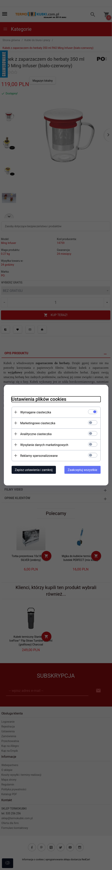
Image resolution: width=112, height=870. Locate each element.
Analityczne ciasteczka (36, 434)
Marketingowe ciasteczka (37, 423)
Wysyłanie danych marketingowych (44, 445)
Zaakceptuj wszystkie (82, 470)
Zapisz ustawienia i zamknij (34, 470)
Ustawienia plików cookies (39, 399)
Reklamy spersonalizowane (39, 455)
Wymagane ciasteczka (35, 412)
